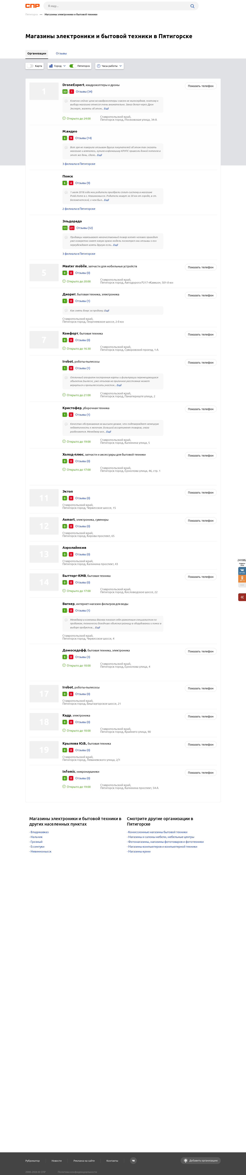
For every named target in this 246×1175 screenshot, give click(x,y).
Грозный (36, 835)
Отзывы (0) (82, 266)
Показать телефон (201, 80)
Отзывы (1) (82, 295)
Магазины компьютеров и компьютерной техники (162, 840)
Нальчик (36, 830)
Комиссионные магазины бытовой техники (157, 826)
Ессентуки (37, 840)
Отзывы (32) (84, 222)
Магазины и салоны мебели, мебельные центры (161, 830)
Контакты (112, 1160)
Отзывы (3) (82, 651)
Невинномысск (41, 845)
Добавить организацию (203, 1160)
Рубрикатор (32, 1160)
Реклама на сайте (84, 1160)
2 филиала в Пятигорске (78, 202)
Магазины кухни (139, 845)
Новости (57, 1160)
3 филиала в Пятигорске (78, 157)
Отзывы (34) (84, 85)
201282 (242, 573)
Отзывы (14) (83, 132)
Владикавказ (40, 826)
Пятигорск (31, 14)
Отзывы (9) (82, 177)
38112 (242, 580)
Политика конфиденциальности (77, 1171)
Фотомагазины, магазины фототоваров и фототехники (166, 835)
